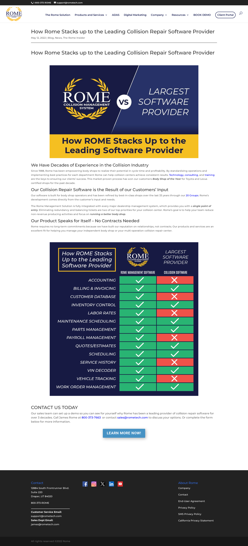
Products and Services (89, 15)
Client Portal (225, 14)
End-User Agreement (191, 501)
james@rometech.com (45, 524)
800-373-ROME (40, 502)
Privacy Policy (186, 507)
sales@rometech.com (132, 417)
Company (157, 15)
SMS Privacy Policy (189, 514)
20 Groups (192, 195)
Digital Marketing (135, 15)
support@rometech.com (46, 516)
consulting (191, 175)
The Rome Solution (57, 15)
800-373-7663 (91, 417)
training (210, 175)
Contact (183, 494)
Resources (178, 15)
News (58, 37)
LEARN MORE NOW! (124, 433)
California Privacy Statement (196, 520)
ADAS (115, 15)
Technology (176, 175)
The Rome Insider (74, 37)
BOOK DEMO (202, 15)
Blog (51, 37)
